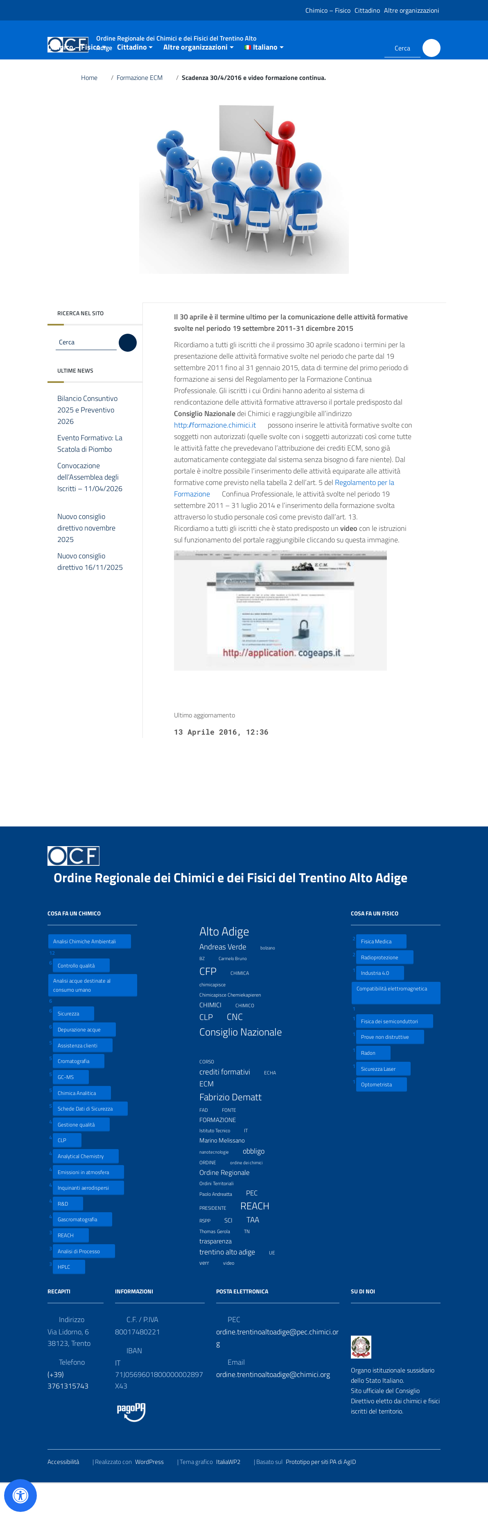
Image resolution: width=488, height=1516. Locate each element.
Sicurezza (73, 1045)
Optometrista (381, 1116)
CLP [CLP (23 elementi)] (211, 1049)
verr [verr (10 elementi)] (209, 1295)
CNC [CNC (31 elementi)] (240, 1049)
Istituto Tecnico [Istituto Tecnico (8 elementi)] (219, 1162)
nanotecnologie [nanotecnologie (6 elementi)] (219, 1183)
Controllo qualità (81, 997)
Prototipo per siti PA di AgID (326, 1493)
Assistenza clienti (83, 1077)
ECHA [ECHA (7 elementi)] (275, 1104)
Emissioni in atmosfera (88, 1204)
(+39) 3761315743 (67, 1412)
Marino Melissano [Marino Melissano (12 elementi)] (227, 1172)
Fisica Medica (381, 973)
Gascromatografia (82, 1251)
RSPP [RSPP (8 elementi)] (210, 1252)
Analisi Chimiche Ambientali (89, 973)
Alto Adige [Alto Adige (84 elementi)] (229, 963)
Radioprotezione (385, 989)
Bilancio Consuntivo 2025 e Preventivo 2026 (87, 442)
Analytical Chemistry (86, 1188)
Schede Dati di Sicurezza (90, 1140)
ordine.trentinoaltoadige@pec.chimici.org (277, 1369)
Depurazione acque (84, 1061)
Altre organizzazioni (411, 10)
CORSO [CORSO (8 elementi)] (211, 1092)
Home (94, 110)
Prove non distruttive (390, 1069)
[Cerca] (431, 48)
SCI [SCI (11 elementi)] (233, 1252)
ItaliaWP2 (233, 1493)
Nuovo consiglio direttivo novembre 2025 (86, 560)
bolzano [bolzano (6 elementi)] (272, 978)
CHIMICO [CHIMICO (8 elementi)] (249, 1037)
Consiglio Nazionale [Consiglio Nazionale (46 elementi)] (240, 1071)
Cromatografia (78, 1093)
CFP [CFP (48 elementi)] (213, 1003)
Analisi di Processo (84, 1283)
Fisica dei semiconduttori (394, 1053)
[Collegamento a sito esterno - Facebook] (356, 48)
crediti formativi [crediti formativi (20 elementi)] (229, 1104)
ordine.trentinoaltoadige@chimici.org (273, 1406)
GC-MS (71, 1108)
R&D (68, 1235)
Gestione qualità (81, 1156)
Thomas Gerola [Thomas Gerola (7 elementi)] (219, 1263)
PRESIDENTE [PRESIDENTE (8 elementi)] (218, 1239)
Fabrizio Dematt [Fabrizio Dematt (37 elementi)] (235, 1129)
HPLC (69, 1299)
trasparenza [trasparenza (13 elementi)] (220, 1273)
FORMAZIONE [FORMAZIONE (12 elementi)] (222, 1151)
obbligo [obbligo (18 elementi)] (259, 1182)
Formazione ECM (145, 110)
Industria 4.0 (380, 1005)
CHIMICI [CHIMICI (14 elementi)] (215, 1036)
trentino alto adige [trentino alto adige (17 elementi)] (232, 1283)
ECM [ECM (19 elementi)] (211, 1116)
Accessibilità (68, 1493)
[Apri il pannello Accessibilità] (20, 1495)
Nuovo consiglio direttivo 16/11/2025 (90, 600)
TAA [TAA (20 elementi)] (257, 1251)
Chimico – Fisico (327, 10)
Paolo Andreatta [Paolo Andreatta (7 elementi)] (220, 1225)
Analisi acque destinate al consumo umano (82, 1017)
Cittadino (367, 10)
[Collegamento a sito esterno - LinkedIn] (368, 48)
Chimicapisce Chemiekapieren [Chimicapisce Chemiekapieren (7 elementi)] (235, 1026)
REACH (71, 1267)
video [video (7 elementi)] (233, 1294)
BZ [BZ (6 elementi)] (207, 990)
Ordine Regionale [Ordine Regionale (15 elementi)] (229, 1204)
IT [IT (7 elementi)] (251, 1162)
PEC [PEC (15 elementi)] (257, 1225)
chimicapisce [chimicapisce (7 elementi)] (217, 1016)
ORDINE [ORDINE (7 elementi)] (212, 1193)
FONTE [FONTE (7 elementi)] (234, 1141)
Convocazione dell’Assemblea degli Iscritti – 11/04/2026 (89, 515)
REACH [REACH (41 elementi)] (260, 1238)
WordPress (154, 1493)
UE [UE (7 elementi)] (277, 1283)
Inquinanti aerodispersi (88, 1220)
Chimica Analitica (82, 1124)
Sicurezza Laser (383, 1100)
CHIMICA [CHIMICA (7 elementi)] (244, 1004)
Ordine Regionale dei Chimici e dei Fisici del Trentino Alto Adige (237, 910)
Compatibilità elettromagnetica (392, 1024)
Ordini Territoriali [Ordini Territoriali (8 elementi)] (221, 1215)
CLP (67, 1172)
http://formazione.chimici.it (220, 457)
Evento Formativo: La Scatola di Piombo (90, 475)
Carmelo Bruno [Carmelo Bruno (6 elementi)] (238, 990)
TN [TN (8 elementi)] (252, 1263)
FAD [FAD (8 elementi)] (208, 1141)
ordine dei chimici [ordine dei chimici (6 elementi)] (251, 1193)
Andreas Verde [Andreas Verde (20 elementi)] (228, 978)
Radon (373, 1085)
